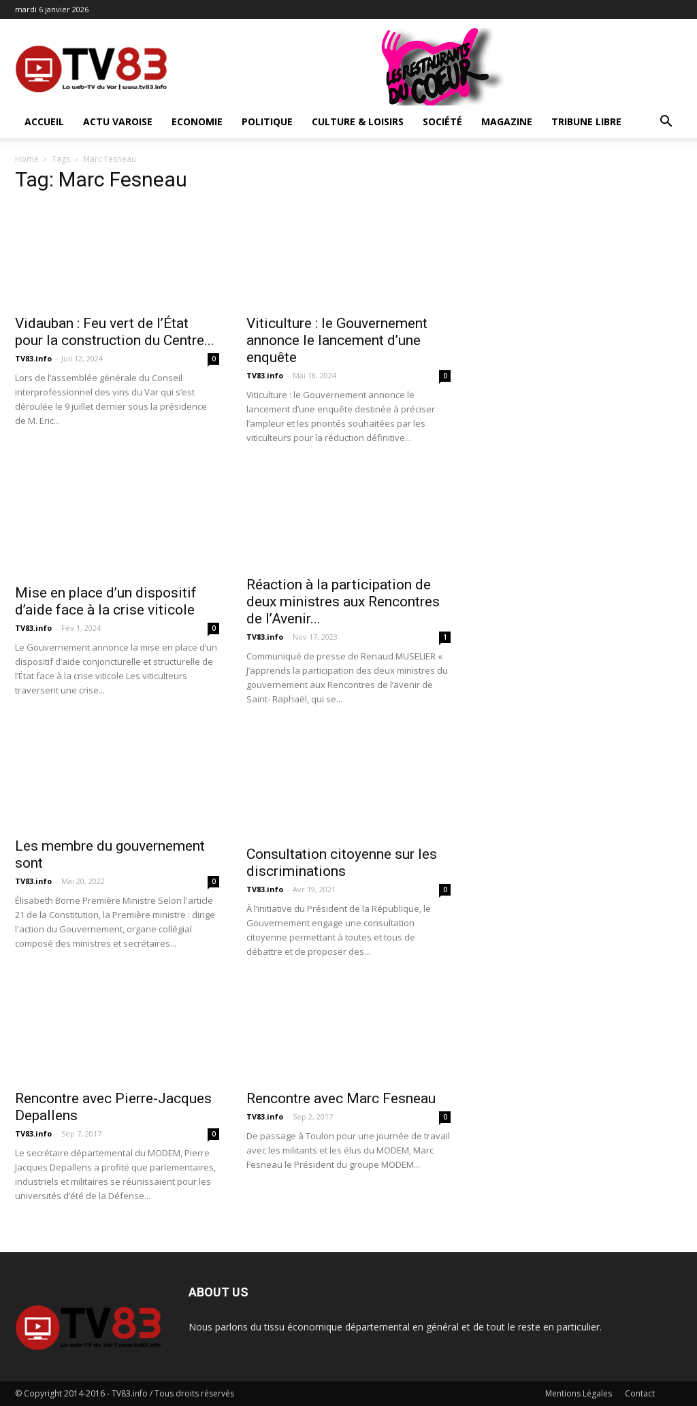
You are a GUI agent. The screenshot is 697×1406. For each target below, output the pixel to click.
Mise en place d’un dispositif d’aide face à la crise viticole (106, 601)
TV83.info (33, 358)
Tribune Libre (586, 121)
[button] (665, 122)
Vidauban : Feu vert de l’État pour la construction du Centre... (114, 331)
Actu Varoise (117, 121)
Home (27, 159)
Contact (640, 1393)
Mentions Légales (578, 1393)
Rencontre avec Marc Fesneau (341, 1098)
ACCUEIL (44, 121)
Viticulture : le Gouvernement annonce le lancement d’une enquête (336, 340)
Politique (267, 121)
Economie (197, 121)
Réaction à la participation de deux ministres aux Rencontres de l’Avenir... (343, 601)
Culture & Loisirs (358, 121)
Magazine (506, 121)
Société (442, 121)
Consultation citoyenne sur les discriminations (341, 862)
